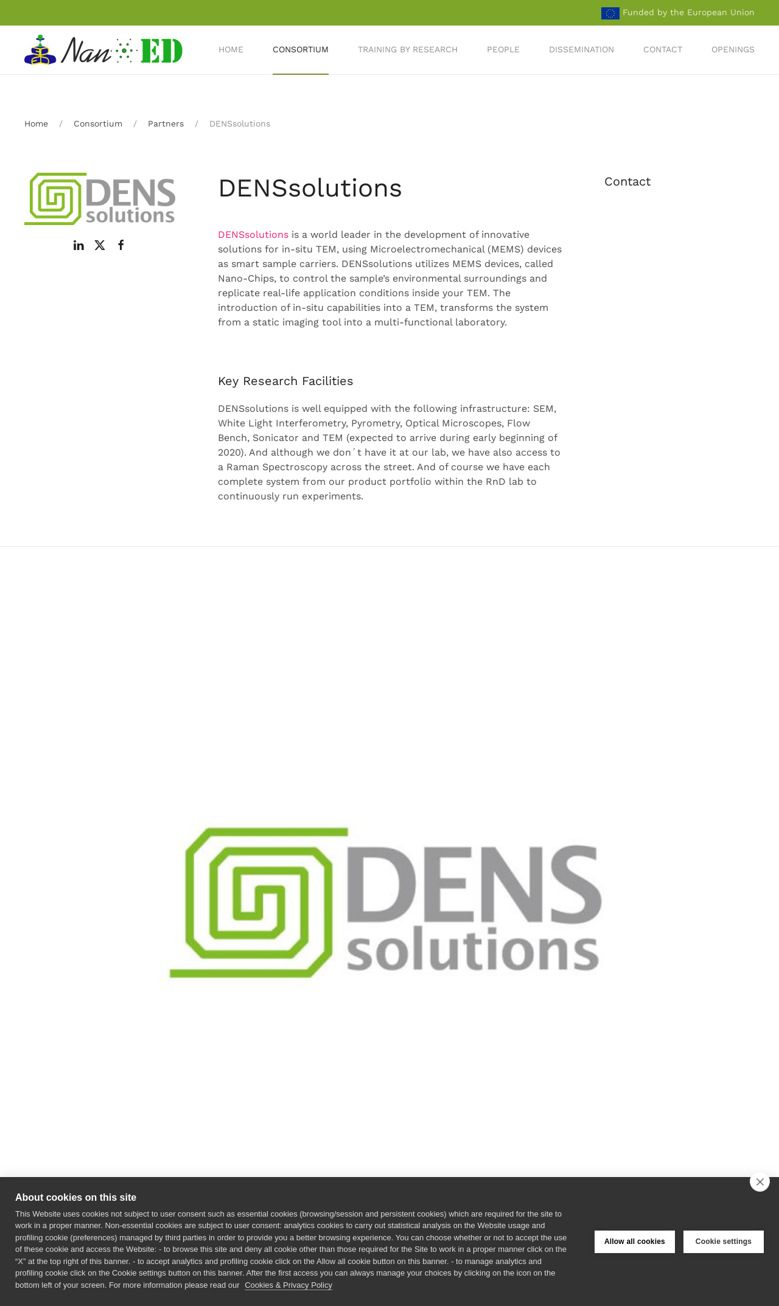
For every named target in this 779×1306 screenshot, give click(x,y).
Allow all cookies (634, 1241)
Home (230, 49)
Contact (662, 49)
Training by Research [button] (408, 49)
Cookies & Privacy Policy (288, 1285)
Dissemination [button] (581, 49)
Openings (733, 49)
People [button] (503, 49)
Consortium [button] (301, 49)
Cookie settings (724, 1241)
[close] (760, 1181)
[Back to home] (105, 50)
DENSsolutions (253, 234)
